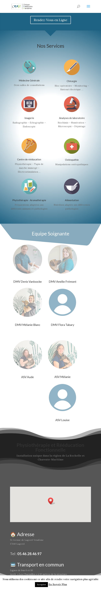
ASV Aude (27, 377)
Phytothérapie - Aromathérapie (29, 200)
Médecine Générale (29, 80)
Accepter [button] (41, 584)
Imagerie (29, 118)
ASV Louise (62, 420)
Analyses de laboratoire (72, 118)
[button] (51, 500)
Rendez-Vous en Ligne (50, 20)
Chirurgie (72, 81)
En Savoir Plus (58, 584)
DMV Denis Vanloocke (27, 281)
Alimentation (72, 200)
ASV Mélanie (62, 377)
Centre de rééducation (29, 159)
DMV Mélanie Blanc (27, 324)
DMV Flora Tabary (62, 324)
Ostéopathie (72, 159)
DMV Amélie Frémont (62, 281)
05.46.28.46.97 (29, 554)
